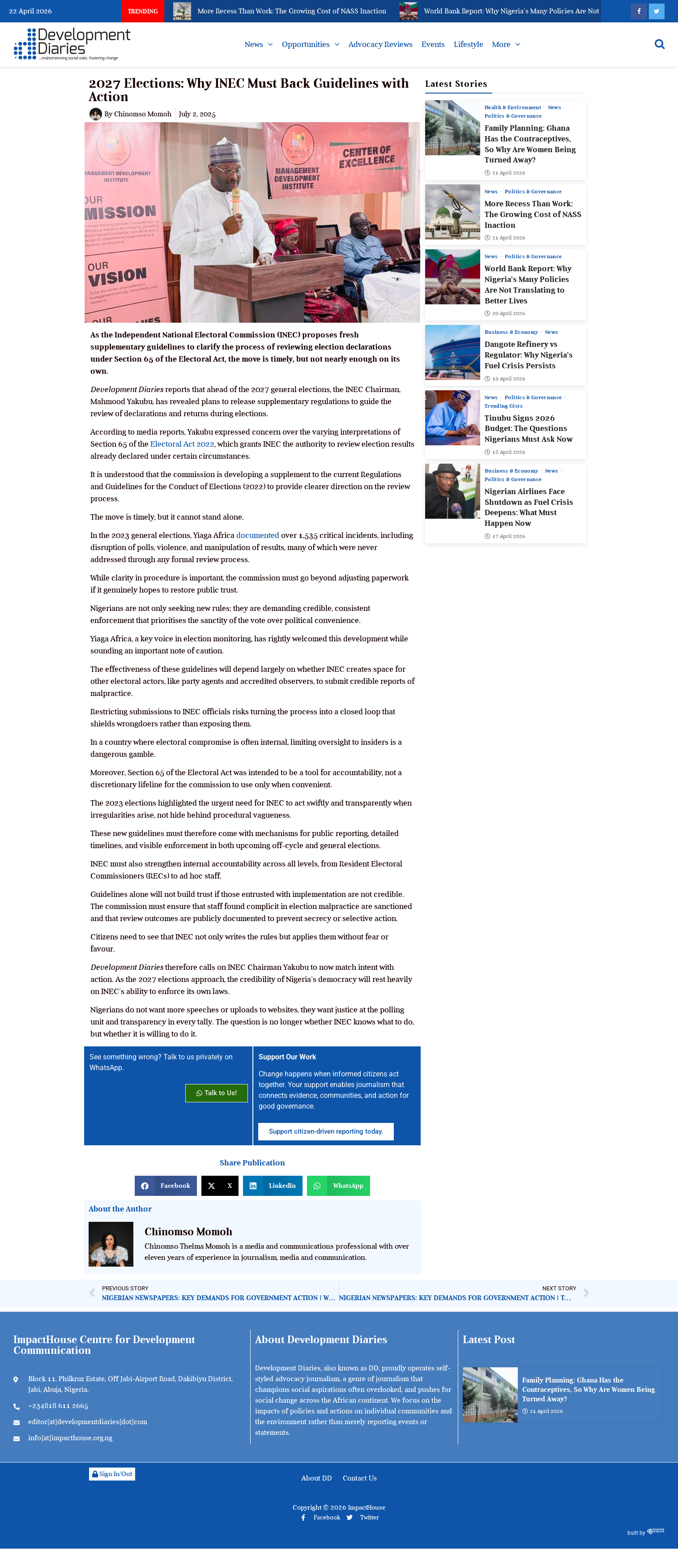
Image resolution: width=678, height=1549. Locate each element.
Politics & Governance (513, 116)
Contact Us (360, 1478)
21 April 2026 (505, 172)
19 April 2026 (505, 378)
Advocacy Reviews (381, 44)
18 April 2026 (505, 451)
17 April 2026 (505, 535)
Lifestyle (468, 44)
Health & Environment (513, 107)
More (501, 44)
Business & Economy (512, 332)
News (254, 44)
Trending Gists (504, 405)
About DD (317, 1478)
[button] (166, 1186)
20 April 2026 (505, 313)
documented (257, 535)
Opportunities (306, 44)
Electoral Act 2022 (182, 444)
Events (433, 44)
